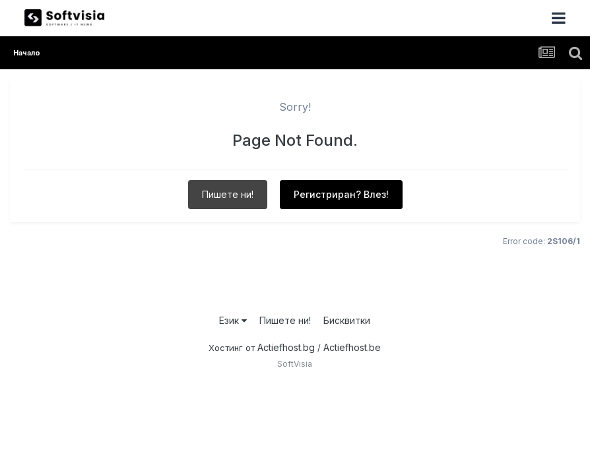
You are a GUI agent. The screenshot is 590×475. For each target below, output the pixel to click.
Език (233, 320)
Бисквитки (346, 320)
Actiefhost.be (352, 347)
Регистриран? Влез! (341, 194)
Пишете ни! (227, 194)
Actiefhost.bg (286, 347)
